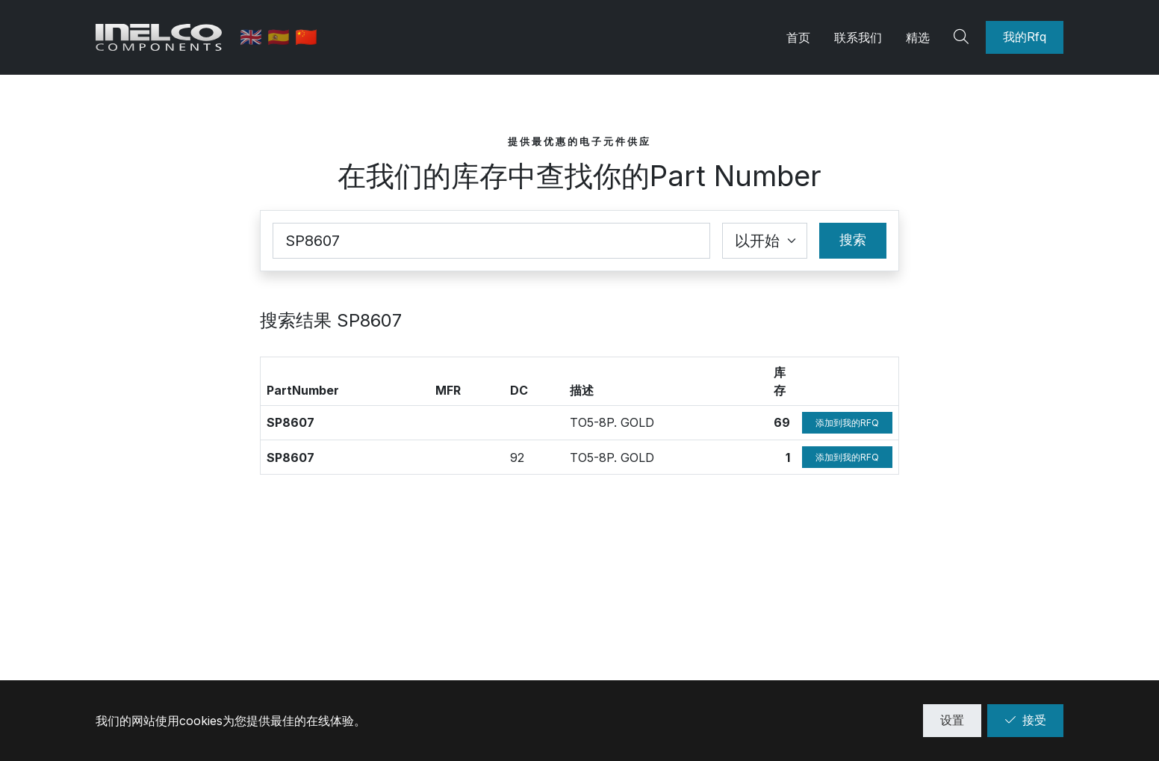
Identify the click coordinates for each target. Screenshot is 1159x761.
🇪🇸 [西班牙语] (282, 37)
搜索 (852, 239)
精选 (918, 37)
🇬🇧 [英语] (254, 37)
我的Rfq (1024, 36)
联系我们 (858, 37)
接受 (1025, 719)
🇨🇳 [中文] (307, 37)
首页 (798, 37)
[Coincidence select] (764, 241)
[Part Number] (491, 241)
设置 (952, 719)
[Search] (963, 37)
